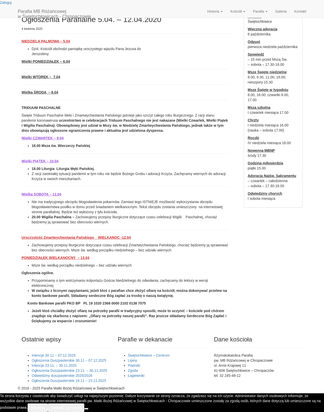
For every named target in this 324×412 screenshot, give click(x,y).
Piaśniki (134, 365)
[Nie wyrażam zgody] (86, 408)
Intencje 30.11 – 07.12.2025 (54, 355)
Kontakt (300, 11)
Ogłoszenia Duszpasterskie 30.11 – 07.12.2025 (69, 360)
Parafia (260, 11)
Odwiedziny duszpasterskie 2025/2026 (62, 376)
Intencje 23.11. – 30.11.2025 (54, 365)
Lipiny (132, 360)
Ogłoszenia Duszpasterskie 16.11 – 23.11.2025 (69, 381)
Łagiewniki (136, 376)
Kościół (237, 11)
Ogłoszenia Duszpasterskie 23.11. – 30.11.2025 (69, 370)
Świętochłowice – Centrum (149, 355)
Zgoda (133, 370)
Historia (215, 11)
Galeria (281, 11)
